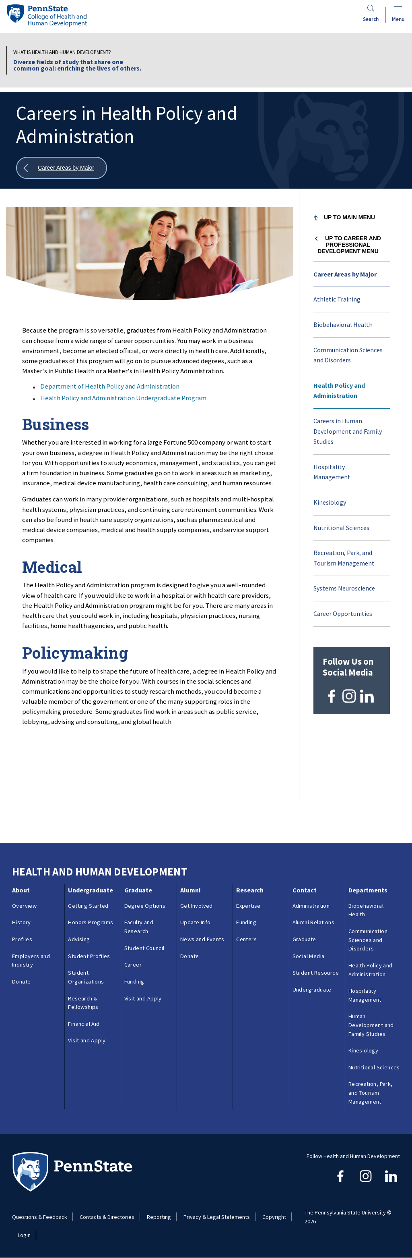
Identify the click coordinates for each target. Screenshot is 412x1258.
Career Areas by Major (345, 274)
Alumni (190, 890)
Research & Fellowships (83, 1003)
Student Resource (316, 972)
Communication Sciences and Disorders (348, 355)
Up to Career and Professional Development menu (349, 244)
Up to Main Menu (349, 217)
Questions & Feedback (39, 1217)
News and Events (202, 939)
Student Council (144, 948)
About (21, 890)
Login (24, 1235)
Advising (79, 939)
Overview (24, 905)
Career (133, 964)
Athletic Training (336, 299)
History (21, 922)
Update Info (195, 922)
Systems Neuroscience (344, 588)
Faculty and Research (138, 927)
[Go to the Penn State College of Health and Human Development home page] (46, 15)
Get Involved (196, 905)
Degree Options (145, 905)
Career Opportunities (342, 613)
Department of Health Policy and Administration (109, 386)
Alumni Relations (313, 922)
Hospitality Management (331, 472)
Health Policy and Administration (339, 390)
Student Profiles (89, 956)
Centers (246, 939)
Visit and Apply (86, 1040)
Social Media (309, 956)
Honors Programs (90, 922)
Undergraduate (90, 890)
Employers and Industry (31, 960)
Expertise (248, 905)
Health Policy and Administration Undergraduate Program (123, 397)
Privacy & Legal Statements (216, 1217)
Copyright (274, 1217)
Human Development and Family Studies (371, 1025)
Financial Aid (83, 1023)
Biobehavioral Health (343, 324)
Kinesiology (329, 502)
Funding (134, 981)
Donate (21, 981)
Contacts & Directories (107, 1217)
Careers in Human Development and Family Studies (347, 431)
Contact (305, 890)
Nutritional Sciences (341, 528)
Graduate (138, 890)
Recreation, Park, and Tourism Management (344, 558)
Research (250, 890)
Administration (311, 905)
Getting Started (88, 905)
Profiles (22, 939)
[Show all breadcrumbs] (61, 168)
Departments (367, 890)
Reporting (159, 1217)
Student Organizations (86, 977)
